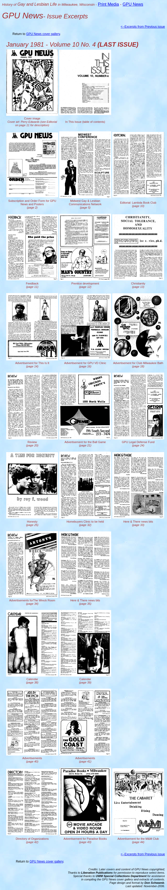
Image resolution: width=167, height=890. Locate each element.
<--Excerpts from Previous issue (143, 27)
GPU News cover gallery (43, 34)
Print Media (108, 4)
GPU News (133, 4)
